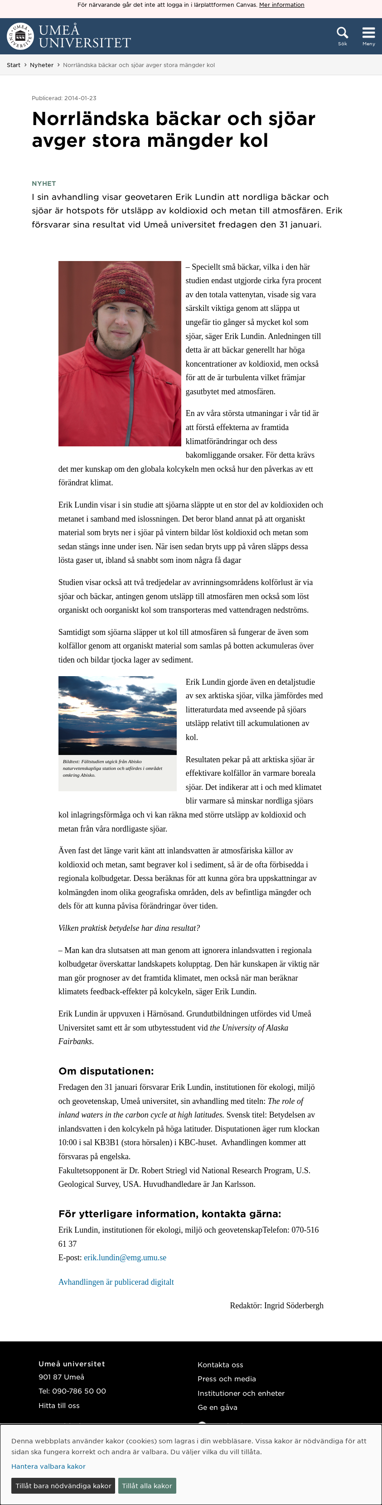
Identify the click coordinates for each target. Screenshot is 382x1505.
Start (13, 64)
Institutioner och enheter (241, 1393)
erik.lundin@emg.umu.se (125, 1257)
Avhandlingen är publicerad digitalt (116, 1282)
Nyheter (41, 64)
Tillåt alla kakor (147, 1485)
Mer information (282, 4)
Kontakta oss (220, 1364)
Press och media (227, 1378)
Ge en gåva (217, 1407)
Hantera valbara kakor (48, 1466)
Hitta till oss (59, 1405)
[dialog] (191, 1464)
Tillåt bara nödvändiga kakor (63, 1485)
